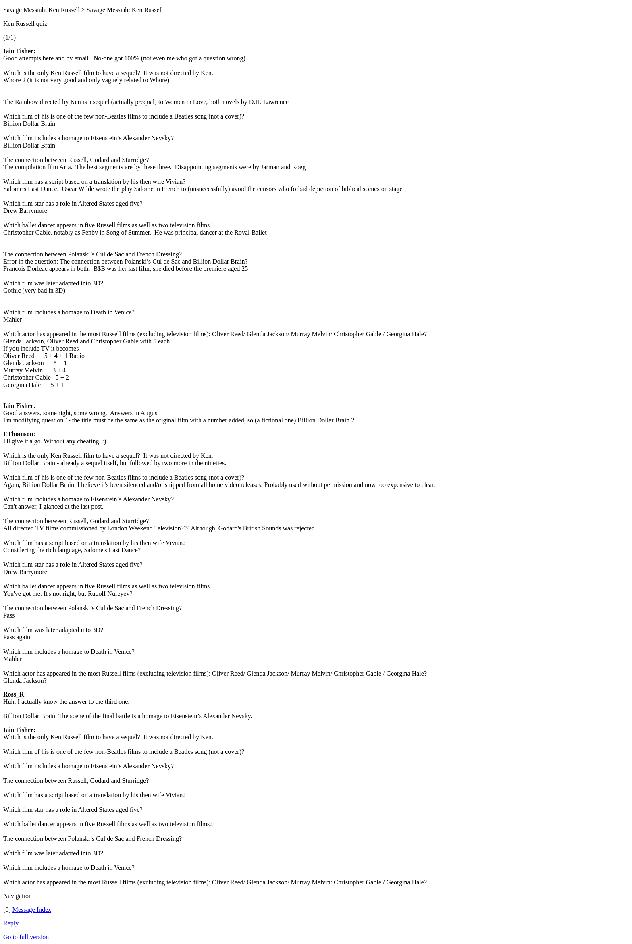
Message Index (31, 909)
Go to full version (26, 937)
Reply (11, 923)
